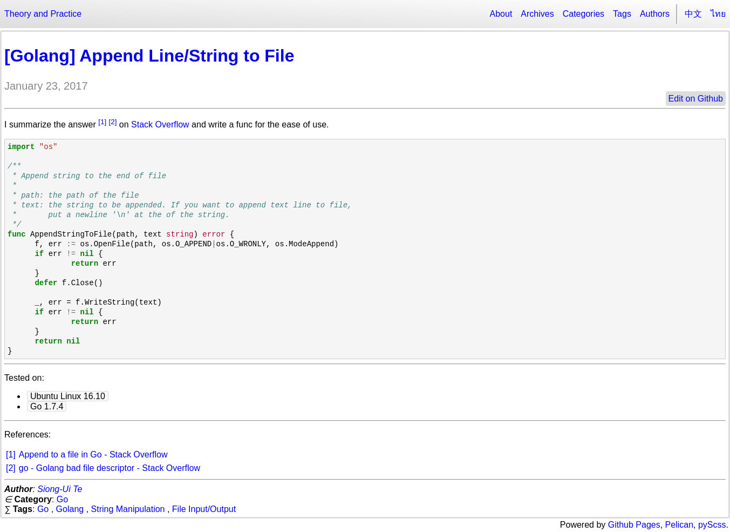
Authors (655, 13)
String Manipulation (128, 509)
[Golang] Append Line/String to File (149, 55)
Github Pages (634, 524)
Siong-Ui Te (59, 489)
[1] (102, 122)
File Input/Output (204, 509)
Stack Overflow (160, 124)
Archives (537, 13)
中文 (693, 13)
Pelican (679, 524)
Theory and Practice (42, 13)
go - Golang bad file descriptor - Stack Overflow (109, 468)
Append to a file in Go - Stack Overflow (93, 454)
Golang (70, 509)
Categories (583, 13)
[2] (113, 122)
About (501, 13)
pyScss (712, 524)
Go (62, 499)
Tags (622, 13)
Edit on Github (695, 98)
